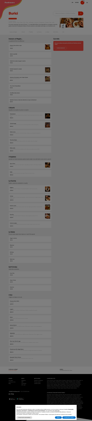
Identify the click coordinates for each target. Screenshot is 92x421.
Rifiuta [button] (58, 417)
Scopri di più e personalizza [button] (24, 417)
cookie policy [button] (56, 410)
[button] (75, 407)
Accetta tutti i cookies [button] (69, 417)
